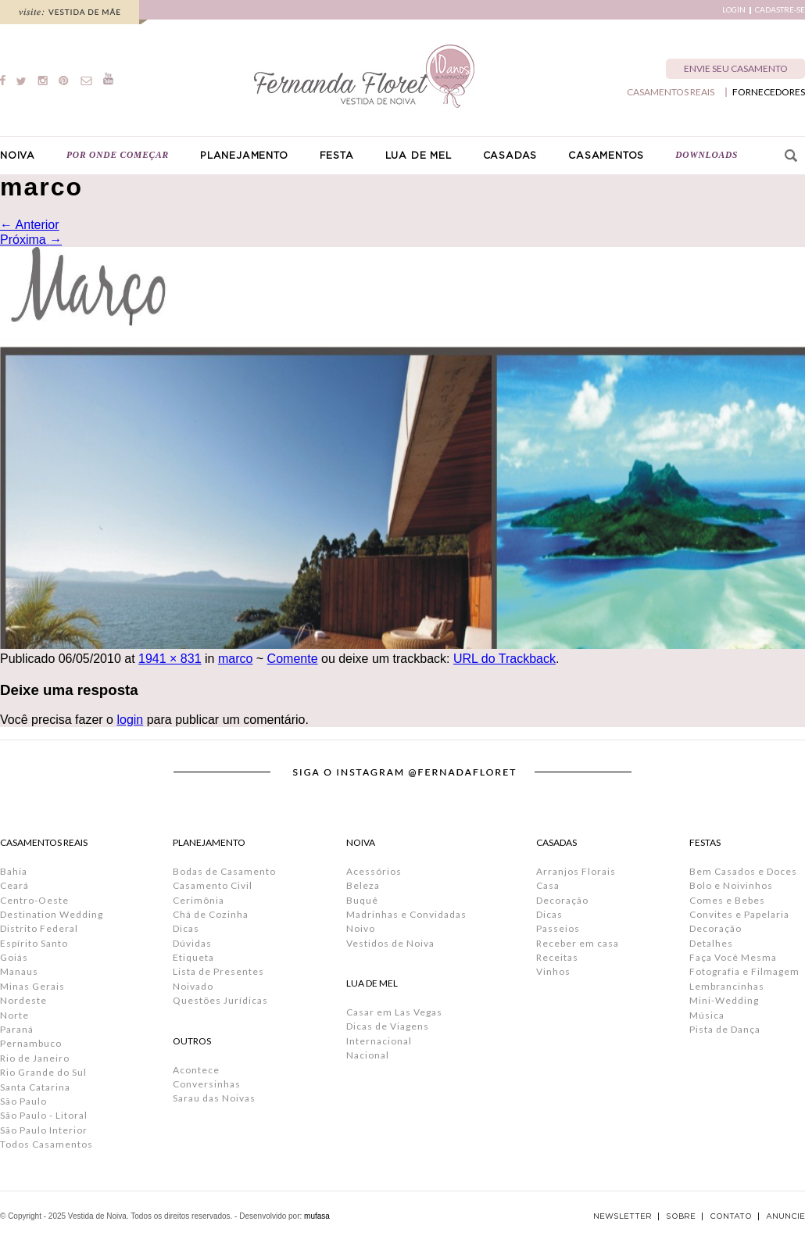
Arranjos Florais (576, 871)
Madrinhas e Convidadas (406, 914)
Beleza (363, 885)
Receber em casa (577, 943)
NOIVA (17, 155)
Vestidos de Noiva (390, 943)
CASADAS (510, 155)
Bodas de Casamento (224, 871)
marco (235, 658)
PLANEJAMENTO (244, 155)
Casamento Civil (212, 885)
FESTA (337, 155)
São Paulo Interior (44, 1130)
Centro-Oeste (34, 900)
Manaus (19, 971)
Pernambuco (31, 1043)
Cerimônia (198, 900)
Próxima (31, 239)
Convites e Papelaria (739, 914)
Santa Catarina (35, 1087)
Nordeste (23, 1000)
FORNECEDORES (768, 92)
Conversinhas (207, 1084)
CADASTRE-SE (780, 9)
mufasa (317, 1216)
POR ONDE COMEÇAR (117, 154)
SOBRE (681, 1216)
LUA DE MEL (418, 155)
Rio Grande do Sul (43, 1072)
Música (706, 1015)
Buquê (362, 900)
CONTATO (731, 1216)
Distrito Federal (39, 928)
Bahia (13, 871)
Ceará (14, 885)
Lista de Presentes (218, 971)
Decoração (562, 900)
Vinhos (553, 971)
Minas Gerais (32, 986)
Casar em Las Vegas (394, 1012)
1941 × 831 (170, 658)
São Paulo (23, 1101)
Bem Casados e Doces (743, 871)
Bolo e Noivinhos (731, 885)
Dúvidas (192, 943)
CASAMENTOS (606, 155)
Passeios (558, 928)
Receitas (557, 957)
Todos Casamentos (46, 1144)
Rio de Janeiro (35, 1058)
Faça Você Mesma (733, 957)
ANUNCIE (785, 1216)
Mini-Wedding (724, 1000)
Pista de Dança (724, 1029)
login (129, 719)
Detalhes (711, 943)
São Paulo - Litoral (44, 1115)
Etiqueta (193, 957)
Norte (14, 1015)
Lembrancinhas (726, 986)
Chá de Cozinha (211, 914)
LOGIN (734, 9)
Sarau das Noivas (214, 1098)
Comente (292, 658)
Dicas (186, 928)
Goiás (14, 957)
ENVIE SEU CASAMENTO (736, 68)
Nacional (367, 1055)
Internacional (379, 1041)
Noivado (193, 986)
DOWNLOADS (706, 154)
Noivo (360, 928)
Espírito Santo (34, 943)
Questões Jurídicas (220, 1000)
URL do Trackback (504, 658)
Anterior (29, 224)
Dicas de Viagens (387, 1026)
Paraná (17, 1029)
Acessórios (374, 871)
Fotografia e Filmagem (744, 971)
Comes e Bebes (727, 900)
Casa (548, 885)
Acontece (196, 1070)
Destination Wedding (51, 914)
